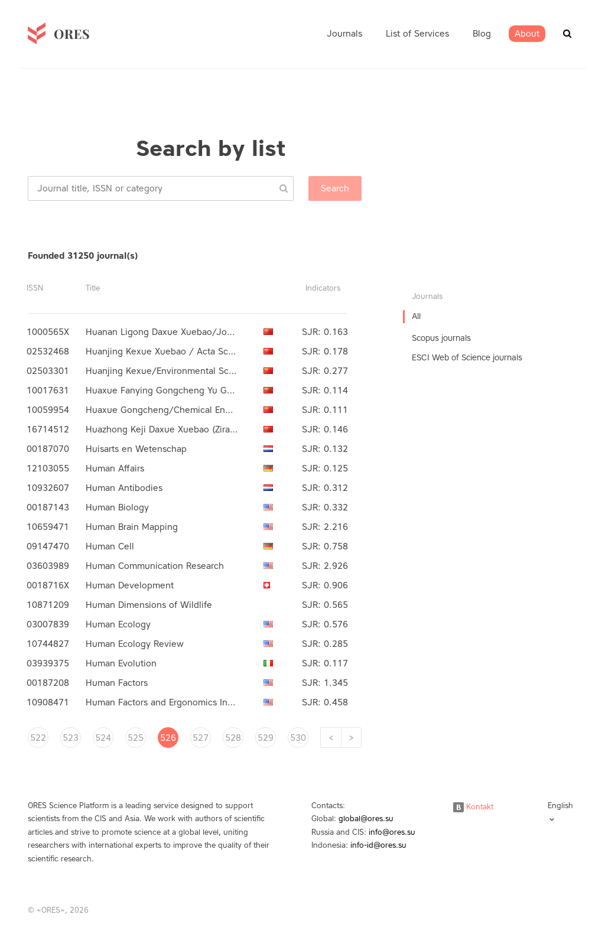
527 (201, 738)
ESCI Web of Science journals (467, 358)
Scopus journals (441, 338)
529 (266, 738)
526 (168, 738)
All (416, 316)
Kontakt (473, 806)
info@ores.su (392, 832)
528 (233, 738)
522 (38, 738)
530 (298, 738)
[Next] (351, 737)
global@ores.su (366, 818)
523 (71, 738)
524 (103, 738)
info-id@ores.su (378, 845)
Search (335, 188)
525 (136, 738)
